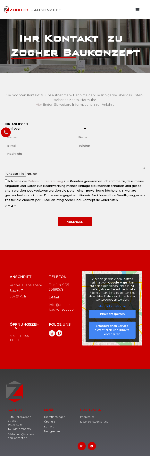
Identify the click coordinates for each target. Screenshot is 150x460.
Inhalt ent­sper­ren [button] (112, 314)
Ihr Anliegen (17, 124)
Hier (39, 104)
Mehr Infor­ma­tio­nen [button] (112, 306)
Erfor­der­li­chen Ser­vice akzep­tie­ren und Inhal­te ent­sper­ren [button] (112, 330)
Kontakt (15, 410)
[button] (137, 9)
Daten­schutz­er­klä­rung (45, 181)
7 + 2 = (10, 205)
